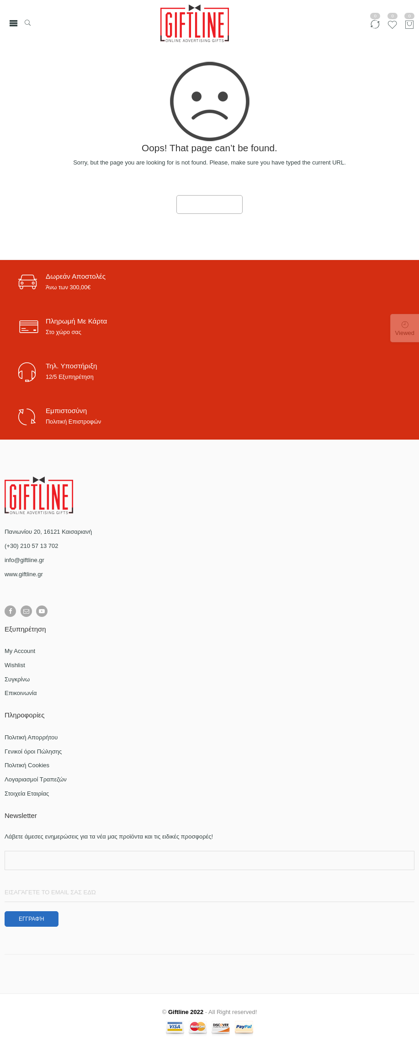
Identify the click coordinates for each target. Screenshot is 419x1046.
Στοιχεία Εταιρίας (27, 793)
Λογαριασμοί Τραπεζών (36, 779)
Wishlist (15, 665)
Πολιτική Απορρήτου (31, 737)
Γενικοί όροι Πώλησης (33, 751)
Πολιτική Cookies (27, 765)
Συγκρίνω (17, 679)
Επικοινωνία (21, 693)
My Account (20, 651)
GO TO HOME (210, 205)
